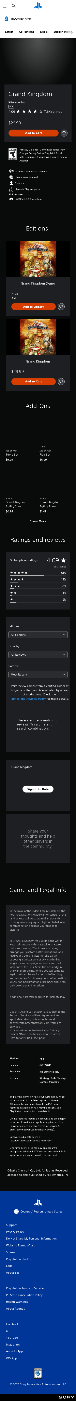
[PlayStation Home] (38, 6)
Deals (44, 32)
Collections (26, 32)
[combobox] (38, 634)
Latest (9, 32)
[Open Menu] (4, 6)
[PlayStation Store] (18, 18)
